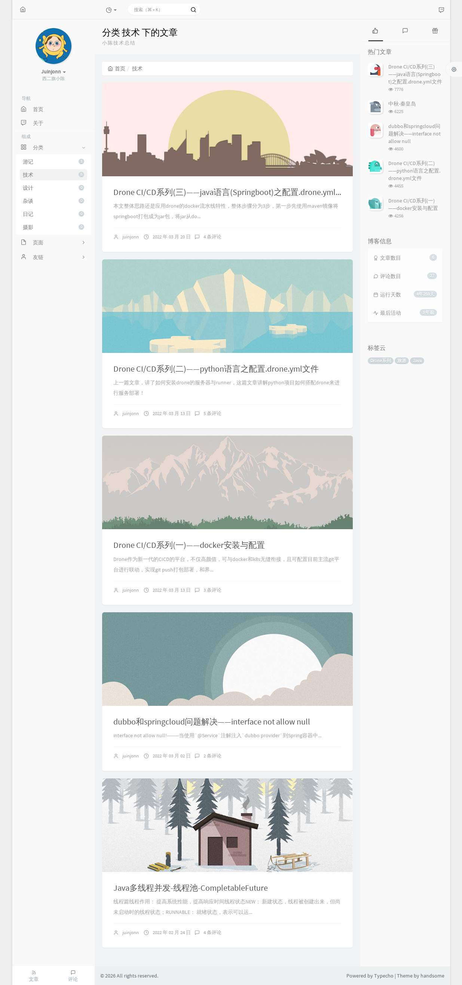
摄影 (53, 227)
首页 (116, 68)
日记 (53, 214)
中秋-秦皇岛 (402, 103)
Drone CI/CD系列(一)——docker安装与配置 (189, 545)
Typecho (384, 975)
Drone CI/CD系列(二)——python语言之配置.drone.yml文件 (216, 368)
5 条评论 (212, 413)
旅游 (401, 360)
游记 (53, 161)
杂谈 (53, 201)
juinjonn (130, 237)
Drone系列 (380, 360)
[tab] (375, 30)
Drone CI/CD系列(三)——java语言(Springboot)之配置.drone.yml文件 (232, 192)
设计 (53, 188)
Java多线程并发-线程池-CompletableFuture (190, 887)
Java (417, 360)
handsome (432, 975)
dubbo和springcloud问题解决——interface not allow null (211, 721)
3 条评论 (212, 590)
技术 (53, 174)
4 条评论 (212, 237)
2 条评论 (212, 756)
